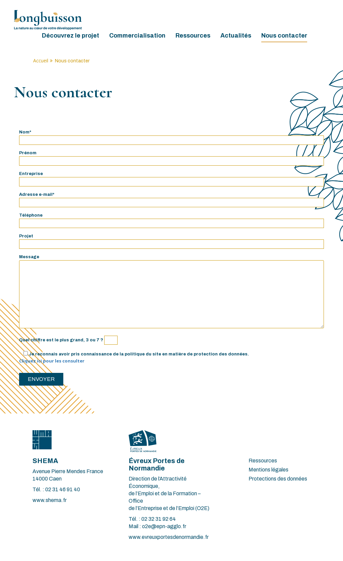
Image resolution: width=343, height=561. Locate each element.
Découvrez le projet (70, 35)
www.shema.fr (49, 500)
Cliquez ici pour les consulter (51, 361)
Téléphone (171, 219)
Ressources (193, 35)
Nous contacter (284, 35)
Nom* (171, 136)
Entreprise (171, 177)
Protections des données (278, 479)
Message (171, 292)
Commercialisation (137, 35)
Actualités (235, 35)
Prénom (171, 157)
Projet (171, 240)
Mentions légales (268, 469)
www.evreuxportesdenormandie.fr (169, 537)
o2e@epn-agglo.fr (164, 526)
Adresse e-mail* (171, 198)
